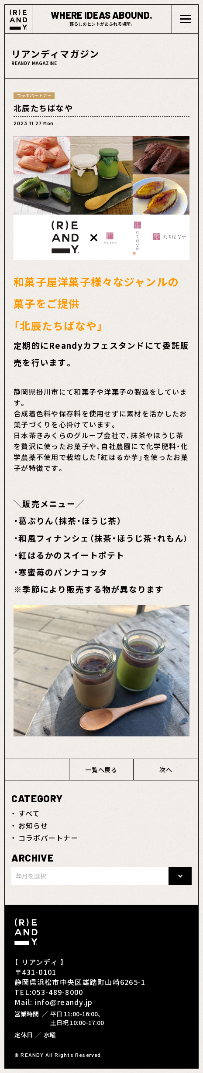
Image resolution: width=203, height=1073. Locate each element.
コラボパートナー (48, 837)
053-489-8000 (57, 992)
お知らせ (33, 825)
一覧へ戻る (101, 769)
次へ (165, 769)
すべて (29, 813)
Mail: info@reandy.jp (53, 1002)
